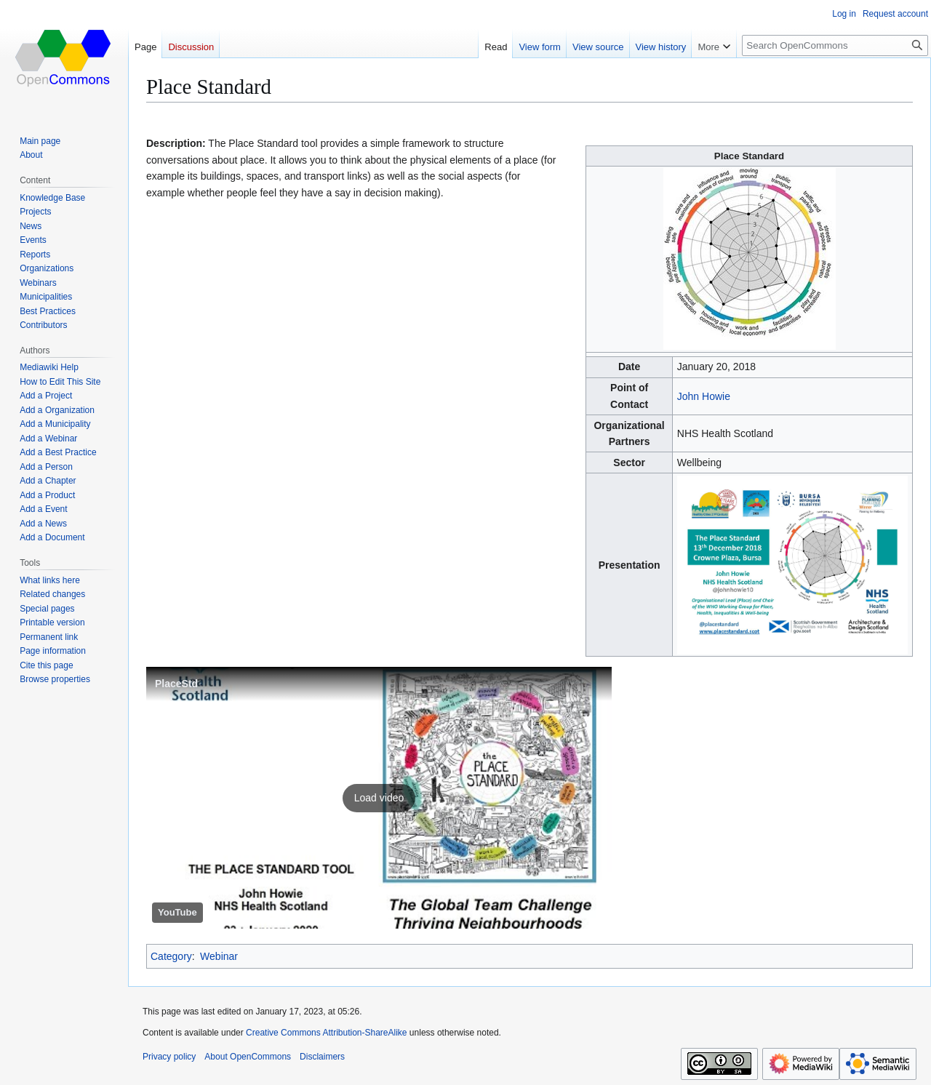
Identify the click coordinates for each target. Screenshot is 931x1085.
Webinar (219, 956)
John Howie (703, 396)
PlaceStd (176, 683)
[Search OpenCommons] (835, 45)
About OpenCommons (247, 1057)
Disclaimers (322, 1057)
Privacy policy (169, 1057)
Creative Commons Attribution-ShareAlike (326, 1033)
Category (171, 956)
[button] (379, 798)
